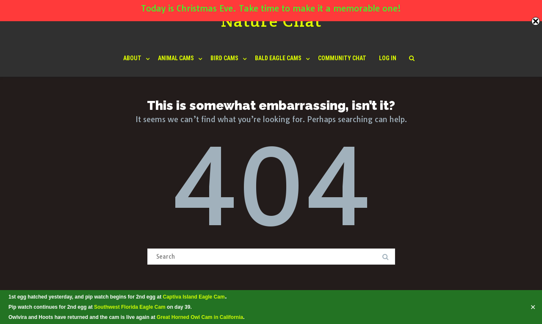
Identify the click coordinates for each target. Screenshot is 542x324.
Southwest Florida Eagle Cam (130, 307)
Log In (387, 58)
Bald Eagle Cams (278, 58)
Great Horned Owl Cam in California (200, 317)
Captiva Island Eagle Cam (194, 297)
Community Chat (342, 58)
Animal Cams (176, 58)
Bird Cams (224, 58)
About (132, 58)
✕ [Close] (533, 307)
